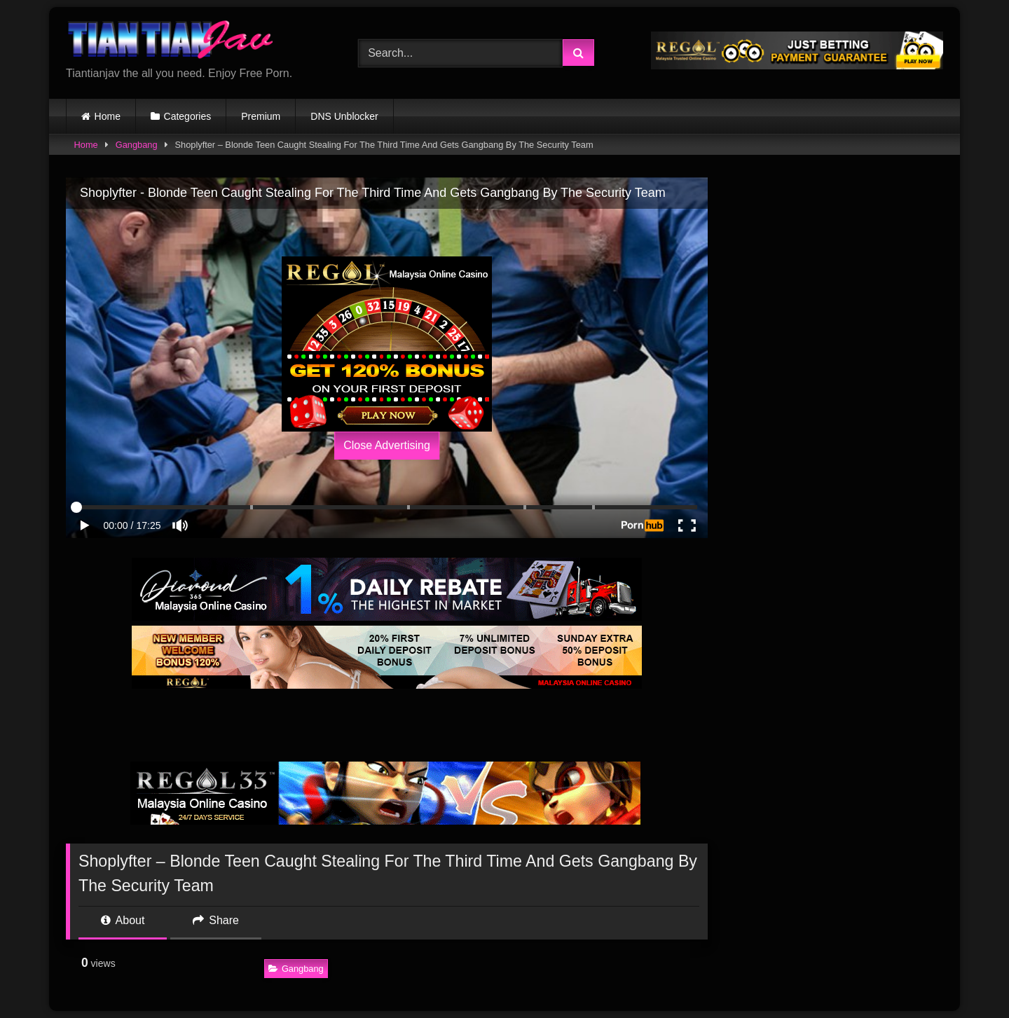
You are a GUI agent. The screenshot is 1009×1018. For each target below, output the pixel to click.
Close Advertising (386, 445)
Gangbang (137, 144)
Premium (260, 116)
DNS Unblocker (344, 116)
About (122, 920)
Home (108, 116)
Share (216, 920)
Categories (188, 116)
